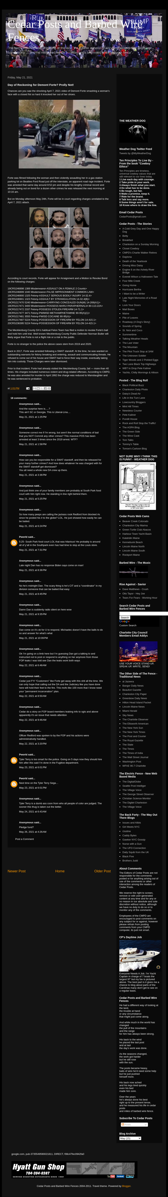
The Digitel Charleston (134, 802)
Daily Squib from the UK (135, 852)
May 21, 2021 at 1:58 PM (32, 444)
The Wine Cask (130, 435)
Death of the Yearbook (134, 261)
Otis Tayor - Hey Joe (133, 593)
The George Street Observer (138, 794)
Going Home (129, 285)
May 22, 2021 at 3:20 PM (32, 743)
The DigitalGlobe (131, 781)
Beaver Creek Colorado (135, 521)
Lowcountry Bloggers (133, 402)
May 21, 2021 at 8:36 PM (32, 570)
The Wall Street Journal (135, 757)
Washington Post (131, 761)
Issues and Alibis (131, 822)
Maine (125, 313)
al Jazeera (128, 681)
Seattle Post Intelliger (134, 785)
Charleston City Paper (134, 694)
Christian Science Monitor (136, 798)
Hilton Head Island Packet (136, 702)
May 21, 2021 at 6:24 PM (32, 526)
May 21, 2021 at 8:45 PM (32, 593)
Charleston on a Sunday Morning (140, 244)
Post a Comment (24, 839)
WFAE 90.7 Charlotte (134, 765)
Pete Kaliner (129, 414)
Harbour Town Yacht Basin (136, 533)
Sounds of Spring (131, 326)
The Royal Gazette (132, 740)
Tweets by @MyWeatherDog (135, 153)
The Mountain (130, 347)
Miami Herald (129, 710)
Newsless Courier (132, 410)
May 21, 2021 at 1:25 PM (32, 416)
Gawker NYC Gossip (133, 839)
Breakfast (127, 240)
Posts (126, 1124)
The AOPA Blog (130, 427)
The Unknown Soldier (134, 355)
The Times (128, 748)
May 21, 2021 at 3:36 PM (32, 474)
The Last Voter (130, 342)
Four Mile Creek (131, 280)
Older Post (102, 871)
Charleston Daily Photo (135, 389)
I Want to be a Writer (133, 293)
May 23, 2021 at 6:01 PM (32, 767)
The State (127, 744)
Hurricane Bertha (131, 289)
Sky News (127, 715)
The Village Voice (131, 790)
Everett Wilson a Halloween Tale (140, 276)
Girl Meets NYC (131, 826)
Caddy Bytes (129, 835)
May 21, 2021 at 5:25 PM (32, 498)
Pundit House (129, 419)
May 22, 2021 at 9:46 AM (32, 719)
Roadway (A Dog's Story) (136, 321)
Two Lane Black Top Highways (139, 364)
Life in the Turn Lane (133, 397)
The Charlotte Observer (135, 719)
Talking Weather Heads (135, 338)
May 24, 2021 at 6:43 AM (32, 811)
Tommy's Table (130, 444)
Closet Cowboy (130, 248)
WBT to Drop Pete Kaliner (136, 368)
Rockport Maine (131, 554)
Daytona (127, 256)
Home (60, 871)
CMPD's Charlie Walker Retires (139, 252)
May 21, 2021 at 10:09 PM (33, 638)
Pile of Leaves (130, 317)
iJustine (126, 831)
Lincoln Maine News (133, 706)
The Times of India (132, 753)
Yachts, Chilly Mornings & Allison (140, 372)
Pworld (23, 536)
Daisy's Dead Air (131, 393)
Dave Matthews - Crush (135, 589)
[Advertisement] (59, 858)
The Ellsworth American (135, 723)
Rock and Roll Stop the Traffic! (139, 423)
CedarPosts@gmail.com (132, 216)
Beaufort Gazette (131, 689)
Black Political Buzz (133, 385)
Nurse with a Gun (131, 843)
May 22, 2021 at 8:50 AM (32, 696)
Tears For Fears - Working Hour (139, 597)
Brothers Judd (130, 860)
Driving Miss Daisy (132, 265)
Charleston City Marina (135, 525)
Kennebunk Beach (132, 542)
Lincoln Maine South (133, 550)
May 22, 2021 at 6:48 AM (32, 665)
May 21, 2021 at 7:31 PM (32, 549)
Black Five (128, 856)
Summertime (129, 334)
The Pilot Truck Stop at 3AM (137, 351)
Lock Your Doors (131, 305)
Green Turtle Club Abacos (136, 529)
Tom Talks (127, 440)
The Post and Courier (134, 736)
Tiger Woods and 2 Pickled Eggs (140, 359)
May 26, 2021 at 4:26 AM (32, 831)
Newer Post (17, 871)
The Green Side (131, 431)
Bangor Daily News (133, 685)
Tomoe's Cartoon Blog (134, 448)
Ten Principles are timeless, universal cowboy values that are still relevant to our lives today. (137, 173)
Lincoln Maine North (133, 546)
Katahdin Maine (131, 538)
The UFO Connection (134, 848)
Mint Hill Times (130, 406)
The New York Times (133, 732)
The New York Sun (132, 727)
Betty (125, 235)
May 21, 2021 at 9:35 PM (32, 614)
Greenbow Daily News (134, 698)
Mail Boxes (128, 309)
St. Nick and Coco (132, 330)
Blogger (126, 1186)
